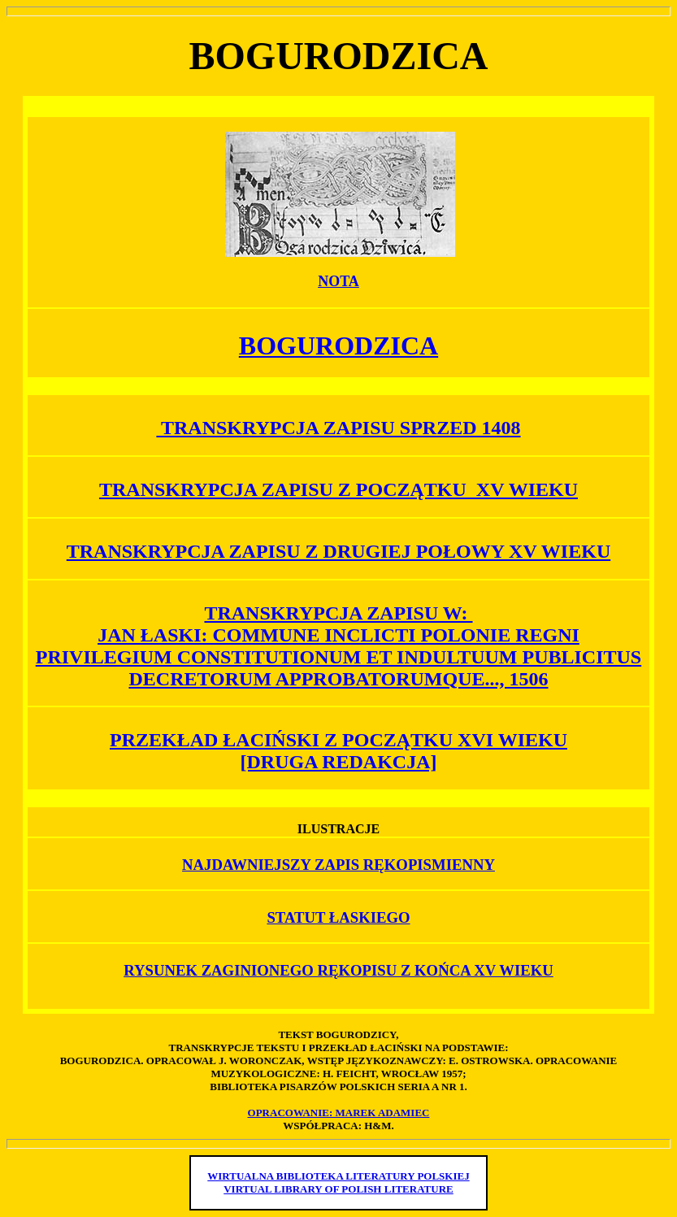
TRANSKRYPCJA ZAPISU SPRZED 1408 (338, 427)
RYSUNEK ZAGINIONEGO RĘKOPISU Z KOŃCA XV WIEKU (338, 970)
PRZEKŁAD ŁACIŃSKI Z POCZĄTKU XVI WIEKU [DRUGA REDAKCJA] (338, 750)
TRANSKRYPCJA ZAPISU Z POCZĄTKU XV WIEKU (338, 489)
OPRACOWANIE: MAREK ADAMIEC (339, 1112)
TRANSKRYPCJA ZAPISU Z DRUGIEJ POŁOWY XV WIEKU (338, 551)
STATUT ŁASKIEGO (338, 917)
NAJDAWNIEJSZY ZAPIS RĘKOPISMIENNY (338, 864)
